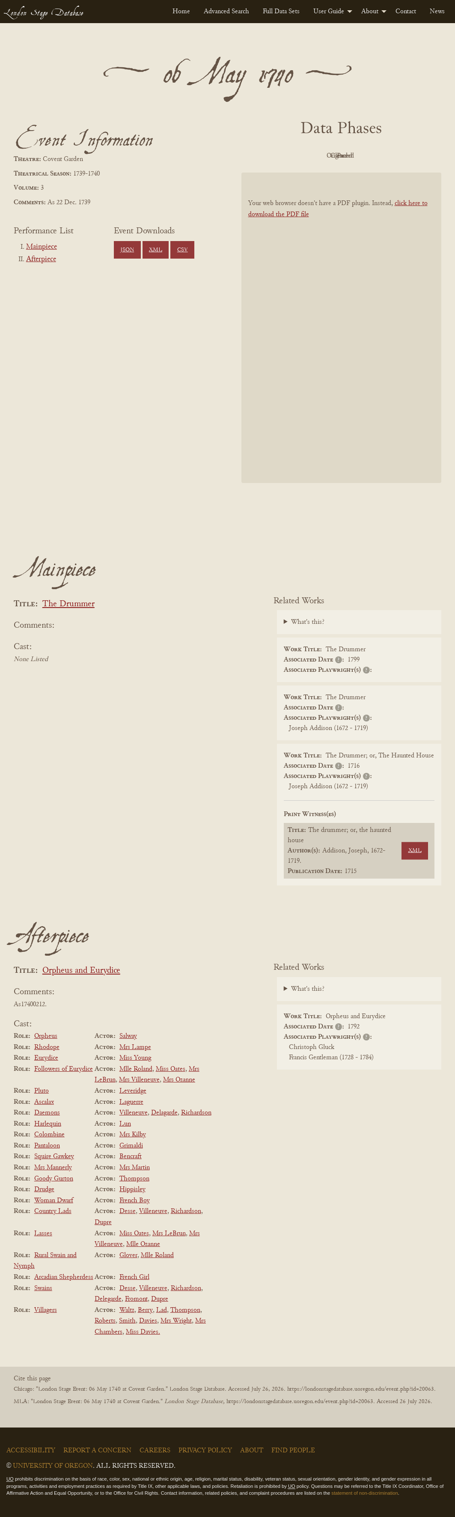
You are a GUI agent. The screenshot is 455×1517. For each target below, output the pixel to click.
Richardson (196, 1112)
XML (155, 250)
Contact (406, 11)
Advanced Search (226, 11)
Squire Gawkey (54, 1156)
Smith (127, 1320)
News (437, 11)
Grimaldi (131, 1145)
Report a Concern (97, 1450)
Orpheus (45, 1036)
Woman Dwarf (53, 1200)
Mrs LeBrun (169, 1233)
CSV (182, 250)
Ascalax (44, 1102)
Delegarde (108, 1299)
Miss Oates (170, 1069)
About (369, 11)
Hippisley (132, 1189)
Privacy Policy (205, 1450)
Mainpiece (41, 247)
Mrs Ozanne (179, 1079)
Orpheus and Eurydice (81, 970)
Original (315, 155)
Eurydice (46, 1058)
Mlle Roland (135, 1069)
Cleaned (363, 155)
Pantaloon (47, 1145)
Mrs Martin (134, 1167)
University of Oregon (53, 1466)
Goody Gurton (53, 1178)
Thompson (134, 1178)
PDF (268, 155)
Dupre (103, 1222)
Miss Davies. (143, 1332)
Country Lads (52, 1211)
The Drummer (68, 604)
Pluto (41, 1091)
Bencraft (130, 1156)
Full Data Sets (281, 11)
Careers (155, 1450)
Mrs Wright (176, 1320)
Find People (293, 1450)
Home (181, 11)
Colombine (49, 1134)
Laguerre (131, 1102)
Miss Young (135, 1058)
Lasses (43, 1233)
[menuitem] (181, 11)
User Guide (328, 11)
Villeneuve (133, 1112)
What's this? (307, 622)
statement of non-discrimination (364, 1493)
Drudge (44, 1189)
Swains (43, 1288)
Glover (128, 1255)
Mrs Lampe (135, 1047)
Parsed (409, 155)
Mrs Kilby (132, 1134)
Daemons (47, 1112)
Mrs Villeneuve (139, 1079)
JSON (127, 250)
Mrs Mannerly (53, 1167)
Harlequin (47, 1124)
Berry (145, 1310)
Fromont (136, 1299)
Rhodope (46, 1047)
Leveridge (132, 1091)
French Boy (134, 1200)
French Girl (134, 1277)
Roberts (105, 1320)
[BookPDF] (341, 327)
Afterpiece (41, 259)
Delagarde (164, 1112)
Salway (128, 1036)
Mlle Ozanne (143, 1244)
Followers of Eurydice (63, 1069)
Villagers (45, 1310)
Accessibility (30, 1450)
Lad (161, 1310)
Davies (148, 1320)
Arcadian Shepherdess (63, 1277)
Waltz (126, 1310)
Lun (125, 1124)
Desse (127, 1211)
